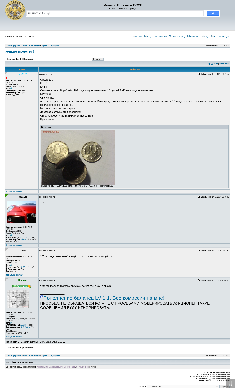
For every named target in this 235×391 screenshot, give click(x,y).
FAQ (205, 37)
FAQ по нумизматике (155, 37)
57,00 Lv (24, 240)
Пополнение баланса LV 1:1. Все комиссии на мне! (103, 298)
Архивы (45, 356)
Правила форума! (220, 37)
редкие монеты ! (19, 51)
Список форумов (13, 356)
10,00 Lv (23, 267)
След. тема (224, 64)
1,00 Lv (23, 325)
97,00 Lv (23, 238)
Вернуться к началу (15, 191)
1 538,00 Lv (25, 327)
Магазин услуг (177, 37)
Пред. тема (213, 64)
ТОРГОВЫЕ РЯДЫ (31, 356)
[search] (114, 13)
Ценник (137, 37)
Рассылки (193, 37)
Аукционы (55, 356)
